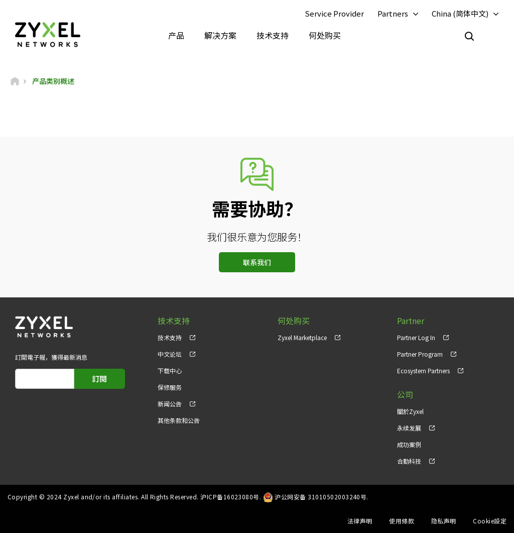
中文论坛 (170, 354)
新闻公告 (170, 403)
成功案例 (409, 444)
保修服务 (170, 387)
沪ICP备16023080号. (230, 496)
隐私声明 (443, 520)
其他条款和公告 (179, 420)
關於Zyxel (410, 411)
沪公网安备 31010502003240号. (321, 496)
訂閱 (99, 378)
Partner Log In (416, 337)
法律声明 (359, 520)
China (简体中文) (460, 13)
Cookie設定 (489, 520)
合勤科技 (409, 461)
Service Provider (334, 13)
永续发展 (409, 427)
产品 (176, 35)
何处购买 (325, 35)
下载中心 (170, 370)
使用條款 (401, 520)
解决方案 (220, 35)
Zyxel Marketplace (302, 337)
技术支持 (272, 35)
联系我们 (257, 262)
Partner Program (420, 354)
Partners (392, 13)
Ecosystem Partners (423, 370)
